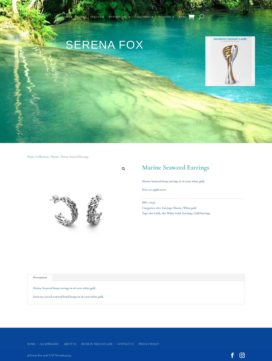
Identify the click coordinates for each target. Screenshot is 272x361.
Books (182, 17)
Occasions (164, 17)
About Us (69, 344)
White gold (189, 208)
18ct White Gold (171, 213)
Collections (142, 17)
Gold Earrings (202, 213)
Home (69, 17)
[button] (123, 168)
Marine (55, 156)
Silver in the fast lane (97, 344)
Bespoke (81, 17)
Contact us (125, 344)
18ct (158, 208)
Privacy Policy (148, 344)
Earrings (167, 208)
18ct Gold (154, 213)
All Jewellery (49, 344)
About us (95, 17)
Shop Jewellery (118, 17)
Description (40, 277)
